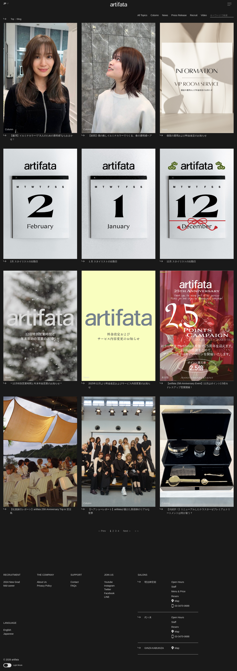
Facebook (109, 593)
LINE (106, 597)
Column (155, 15)
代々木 (148, 617)
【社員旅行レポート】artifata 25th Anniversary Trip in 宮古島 (40, 511)
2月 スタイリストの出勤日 (24, 261)
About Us (42, 582)
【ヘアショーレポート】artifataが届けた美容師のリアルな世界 (119, 511)
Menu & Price (178, 591)
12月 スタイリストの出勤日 (181, 261)
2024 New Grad (11, 582)
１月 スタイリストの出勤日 (102, 261)
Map (177, 601)
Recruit (193, 15)
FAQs (73, 585)
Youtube (108, 582)
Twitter (107, 589)
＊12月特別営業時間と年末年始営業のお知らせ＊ (36, 383)
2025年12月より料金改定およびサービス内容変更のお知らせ (119, 385)
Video (204, 15)
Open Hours (177, 582)
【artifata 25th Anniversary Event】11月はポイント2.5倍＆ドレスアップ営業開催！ (197, 385)
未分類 (165, 377)
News (165, 15)
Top (12, 19)
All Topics (142, 15)
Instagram (109, 585)
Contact (75, 582)
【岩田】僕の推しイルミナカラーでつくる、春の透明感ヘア (120, 135)
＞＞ (136, 531)
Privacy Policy (44, 585)
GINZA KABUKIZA (154, 648)
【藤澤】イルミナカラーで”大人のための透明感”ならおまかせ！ (41, 137)
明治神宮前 (150, 582)
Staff (173, 586)
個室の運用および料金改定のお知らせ (187, 135)
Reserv (175, 596)
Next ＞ (127, 531)
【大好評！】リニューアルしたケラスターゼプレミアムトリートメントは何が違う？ (198, 511)
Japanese (8, 633)
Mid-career (9, 585)
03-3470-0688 (182, 605)
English (7, 630)
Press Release (179, 15)
